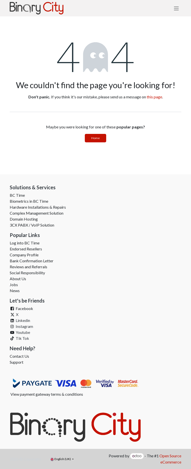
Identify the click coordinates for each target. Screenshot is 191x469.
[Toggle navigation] (176, 8)
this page (154, 96)
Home (95, 138)
